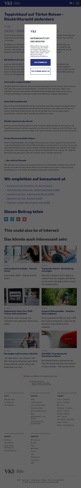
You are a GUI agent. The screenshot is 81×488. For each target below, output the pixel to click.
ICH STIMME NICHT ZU (40, 71)
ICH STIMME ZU (40, 62)
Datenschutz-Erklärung (39, 56)
